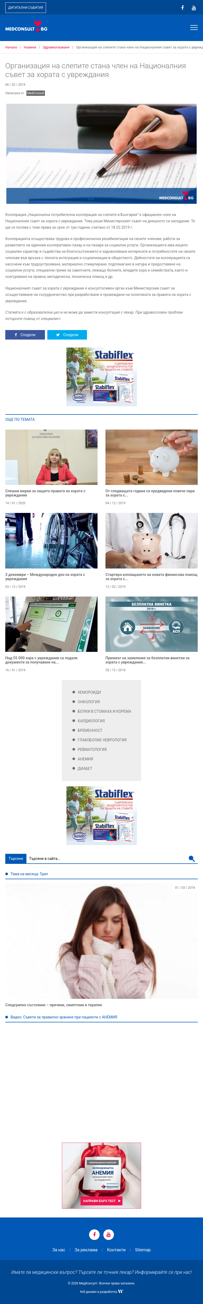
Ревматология (92, 749)
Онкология (89, 702)
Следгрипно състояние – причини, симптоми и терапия (53, 1005)
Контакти (116, 1249)
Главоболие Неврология (102, 740)
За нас (58, 1249)
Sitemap (143, 1249)
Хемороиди (89, 692)
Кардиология (91, 721)
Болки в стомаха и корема (104, 711)
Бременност (90, 730)
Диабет (85, 768)
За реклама (86, 1249)
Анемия (85, 759)
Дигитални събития (25, 8)
